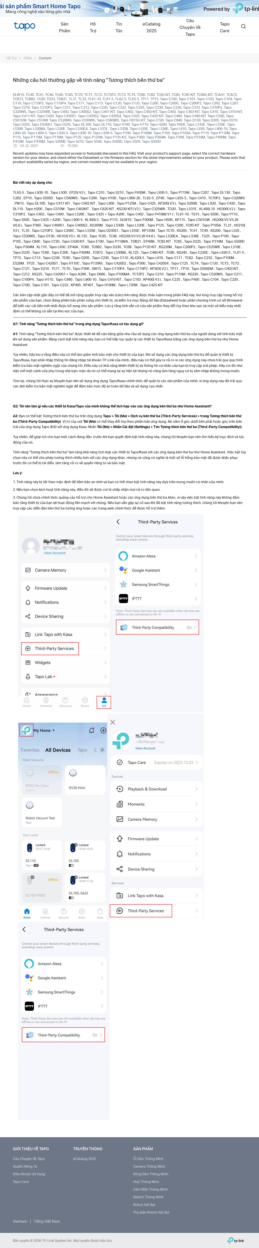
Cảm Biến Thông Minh (150, 1189)
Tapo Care (21, 1181)
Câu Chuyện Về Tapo (29, 1158)
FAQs (28, 58)
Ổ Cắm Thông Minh (148, 1158)
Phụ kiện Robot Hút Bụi (151, 1212)
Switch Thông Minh (148, 1197)
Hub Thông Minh (146, 1181)
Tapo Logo (24, 26)
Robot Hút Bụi (144, 1204)
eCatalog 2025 (84, 1158)
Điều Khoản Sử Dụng (29, 1174)
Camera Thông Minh (149, 1166)
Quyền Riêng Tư (25, 1166)
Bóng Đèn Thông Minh (150, 1174)
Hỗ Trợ (11, 58)
